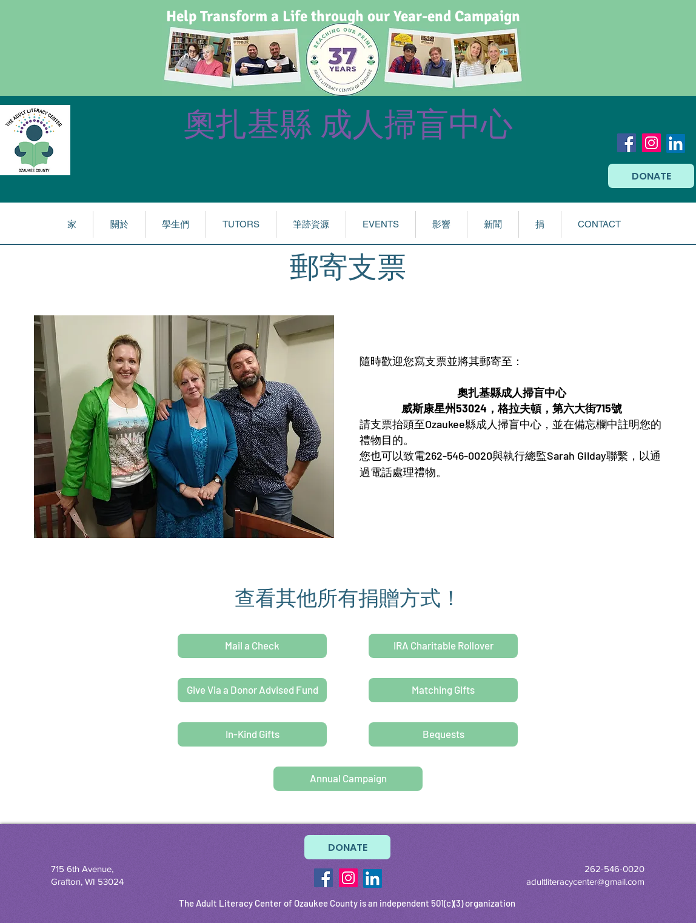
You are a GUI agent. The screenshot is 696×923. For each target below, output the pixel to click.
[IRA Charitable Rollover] (443, 646)
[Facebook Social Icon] (626, 142)
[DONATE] (651, 176)
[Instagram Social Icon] (651, 142)
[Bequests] (443, 734)
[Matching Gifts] (443, 690)
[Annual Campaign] (348, 779)
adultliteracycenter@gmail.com (585, 881)
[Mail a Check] (252, 646)
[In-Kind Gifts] (252, 734)
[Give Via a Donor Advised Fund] (252, 690)
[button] (119, 224)
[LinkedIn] (675, 143)
